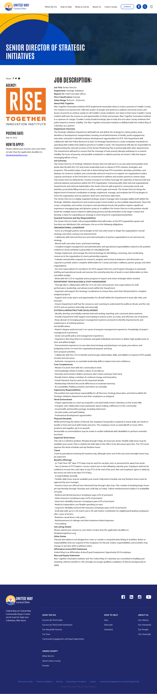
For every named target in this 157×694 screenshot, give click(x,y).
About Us (97, 6)
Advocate (109, 625)
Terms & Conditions (44, 681)
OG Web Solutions (88, 686)
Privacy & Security (25, 681)
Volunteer (109, 629)
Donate (127, 6)
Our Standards (144, 625)
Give (107, 620)
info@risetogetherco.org (17, 155)
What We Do (51, 6)
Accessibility (138, 6)
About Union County (51, 661)
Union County (111, 6)
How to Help (66, 6)
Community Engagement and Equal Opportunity (64, 639)
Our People (143, 629)
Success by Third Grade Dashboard (58, 625)
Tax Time (46, 634)
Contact (93, 681)
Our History (143, 620)
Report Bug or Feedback (76, 681)
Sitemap (59, 681)
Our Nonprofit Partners (52, 629)
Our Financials (144, 634)
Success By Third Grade (52, 620)
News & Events (82, 6)
